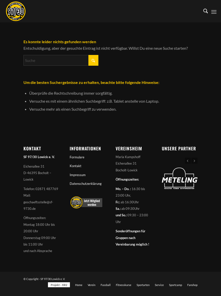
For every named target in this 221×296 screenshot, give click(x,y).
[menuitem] (203, 11)
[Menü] (214, 11)
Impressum (78, 175)
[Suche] (203, 11)
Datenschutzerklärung (86, 184)
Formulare (77, 157)
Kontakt (75, 166)
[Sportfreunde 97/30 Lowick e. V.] (15, 11)
